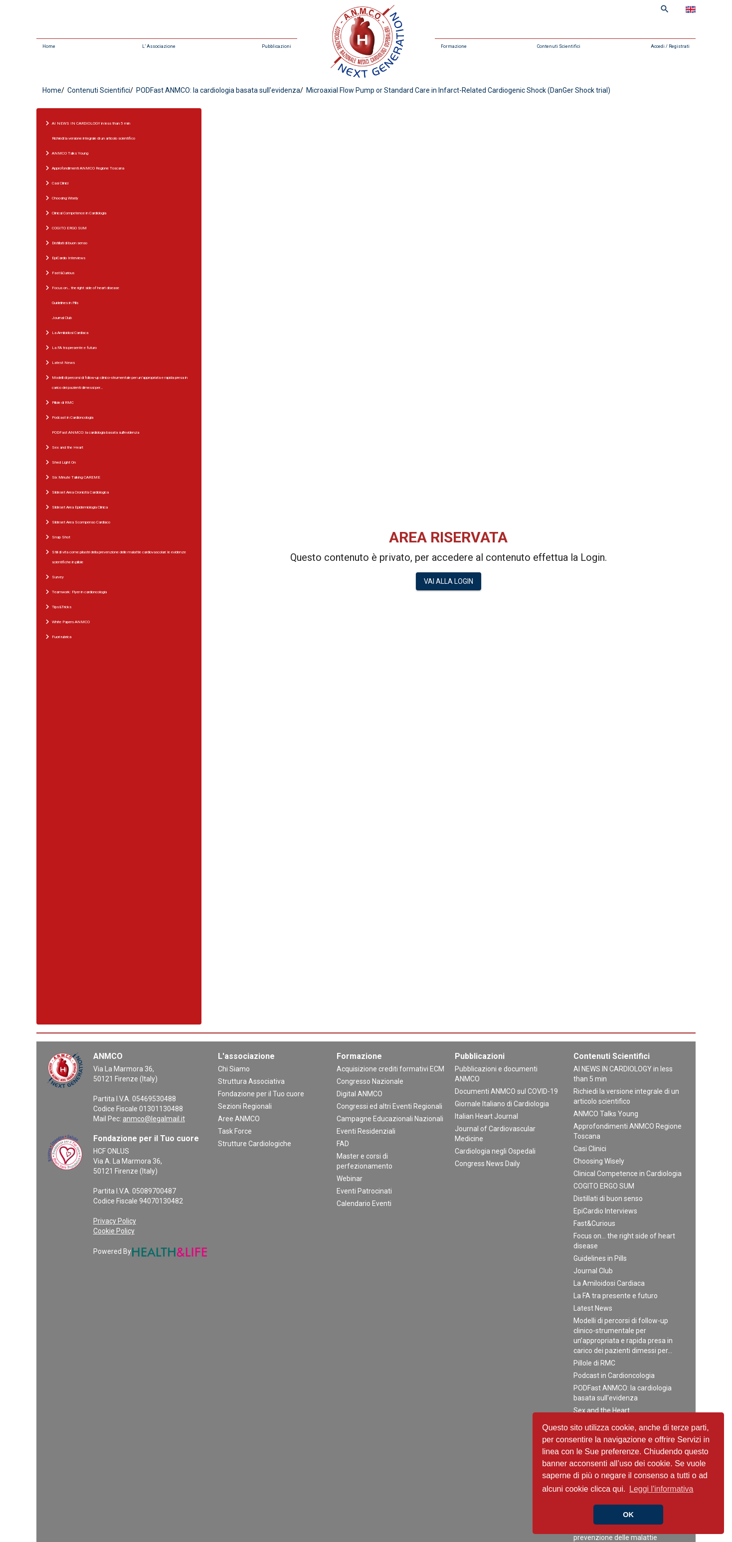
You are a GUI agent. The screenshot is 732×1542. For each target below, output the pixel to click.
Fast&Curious (594, 1223)
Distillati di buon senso (608, 1198)
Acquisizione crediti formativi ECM (390, 1069)
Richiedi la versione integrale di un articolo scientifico (93, 138)
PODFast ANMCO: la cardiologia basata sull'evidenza (217, 90)
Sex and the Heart (601, 1410)
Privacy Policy (114, 1221)
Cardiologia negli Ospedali (495, 1151)
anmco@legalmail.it (154, 1119)
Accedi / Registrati (670, 46)
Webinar (350, 1179)
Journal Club (62, 318)
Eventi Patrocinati (364, 1191)
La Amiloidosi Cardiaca (609, 1283)
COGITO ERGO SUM (603, 1186)
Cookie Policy (114, 1231)
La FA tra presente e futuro (615, 1296)
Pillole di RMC (594, 1363)
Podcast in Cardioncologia (614, 1375)
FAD (343, 1144)
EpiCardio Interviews (605, 1211)
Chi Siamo (234, 1069)
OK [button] (628, 1515)
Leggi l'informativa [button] (661, 1489)
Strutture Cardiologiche (254, 1144)
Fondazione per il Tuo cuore (261, 1094)
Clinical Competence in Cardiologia (627, 1174)
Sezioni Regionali (245, 1106)
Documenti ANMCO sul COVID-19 (506, 1091)
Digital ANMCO (359, 1094)
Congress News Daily (487, 1164)
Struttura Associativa (251, 1081)
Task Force (235, 1131)
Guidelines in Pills (65, 303)
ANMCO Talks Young (605, 1114)
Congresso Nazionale (370, 1081)
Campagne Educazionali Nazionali (390, 1119)
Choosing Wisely (598, 1161)
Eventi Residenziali (366, 1131)
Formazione (454, 46)
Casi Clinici (589, 1149)
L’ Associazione (159, 46)
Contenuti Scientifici (558, 46)
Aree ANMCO (239, 1119)
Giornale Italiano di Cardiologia (502, 1104)
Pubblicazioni (276, 46)
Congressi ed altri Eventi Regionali (389, 1106)
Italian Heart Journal (486, 1116)
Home (48, 46)
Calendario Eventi (364, 1203)
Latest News (592, 1308)
